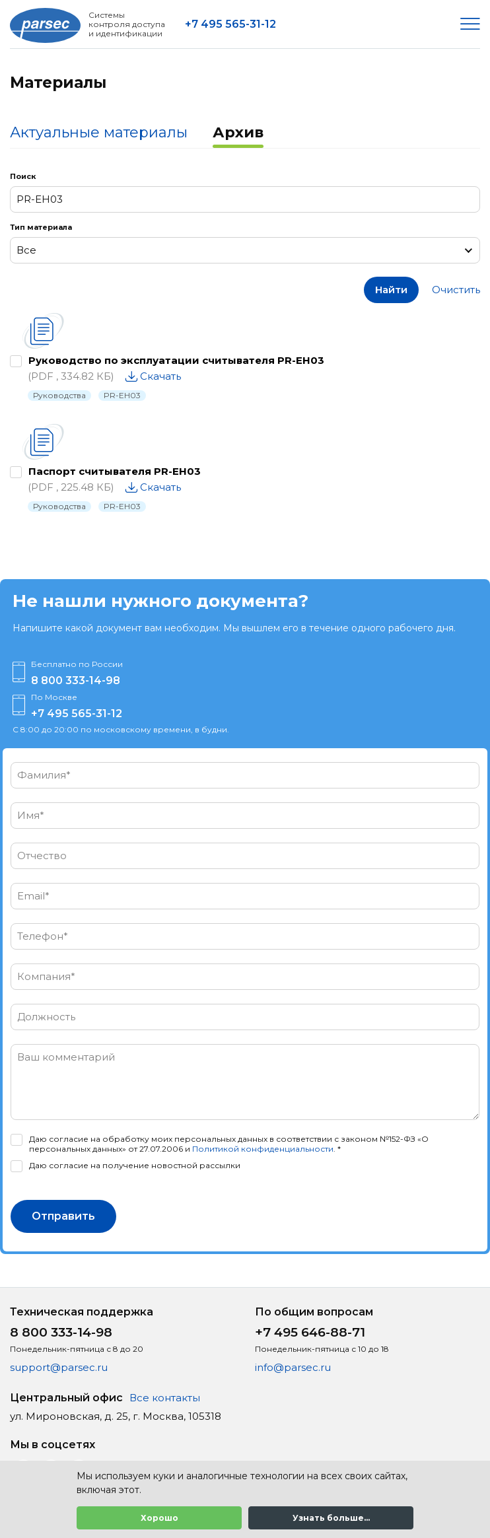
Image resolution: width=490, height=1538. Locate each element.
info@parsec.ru (293, 1367)
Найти (391, 289)
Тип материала (41, 227)
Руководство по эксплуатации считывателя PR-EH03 (176, 360)
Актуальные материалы (99, 132)
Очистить (456, 289)
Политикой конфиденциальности (262, 1149)
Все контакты (164, 1397)
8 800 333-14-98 (75, 680)
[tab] (99, 134)
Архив (238, 132)
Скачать (160, 376)
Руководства (59, 395)
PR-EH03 (122, 395)
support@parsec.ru (59, 1367)
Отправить (63, 1216)
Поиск (23, 176)
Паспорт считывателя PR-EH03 (114, 471)
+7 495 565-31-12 (230, 24)
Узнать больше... (331, 1518)
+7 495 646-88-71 (310, 1332)
